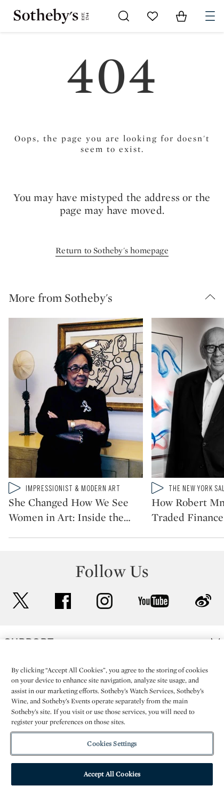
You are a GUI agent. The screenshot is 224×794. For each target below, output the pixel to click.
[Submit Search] (123, 16)
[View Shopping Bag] (181, 16)
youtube (153, 601)
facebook (63, 601)
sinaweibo (203, 600)
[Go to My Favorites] (152, 16)
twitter (21, 600)
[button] (116, 297)
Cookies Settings (112, 743)
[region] (112, 716)
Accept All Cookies (112, 774)
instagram (105, 601)
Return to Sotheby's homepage (112, 250)
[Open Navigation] (210, 16)
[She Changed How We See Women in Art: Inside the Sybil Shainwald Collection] (76, 400)
